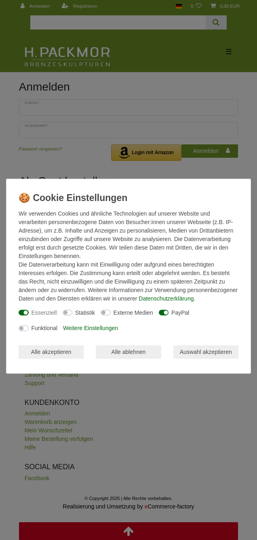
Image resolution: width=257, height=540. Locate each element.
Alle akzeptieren (51, 351)
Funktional (45, 328)
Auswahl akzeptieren (206, 351)
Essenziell (44, 312)
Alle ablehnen (129, 351)
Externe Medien (133, 312)
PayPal (180, 312)
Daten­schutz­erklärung (166, 298)
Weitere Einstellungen (90, 328)
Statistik (85, 312)
